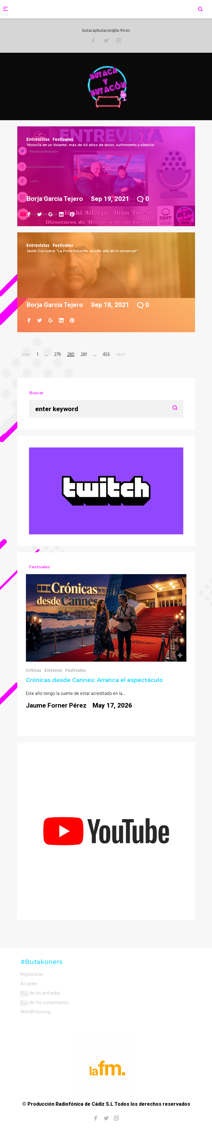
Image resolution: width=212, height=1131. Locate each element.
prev (26, 354)
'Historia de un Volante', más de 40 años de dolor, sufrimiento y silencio (90, 145)
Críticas (33, 670)
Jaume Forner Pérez (56, 705)
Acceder (29, 983)
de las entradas (40, 993)
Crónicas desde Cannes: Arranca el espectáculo (94, 680)
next (120, 354)
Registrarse (31, 974)
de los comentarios (44, 1002)
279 (57, 354)
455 (106, 354)
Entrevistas (38, 139)
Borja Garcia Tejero (55, 198)
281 (84, 354)
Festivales (63, 139)
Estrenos (53, 670)
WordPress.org (35, 1011)
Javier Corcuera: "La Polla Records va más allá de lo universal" (82, 251)
